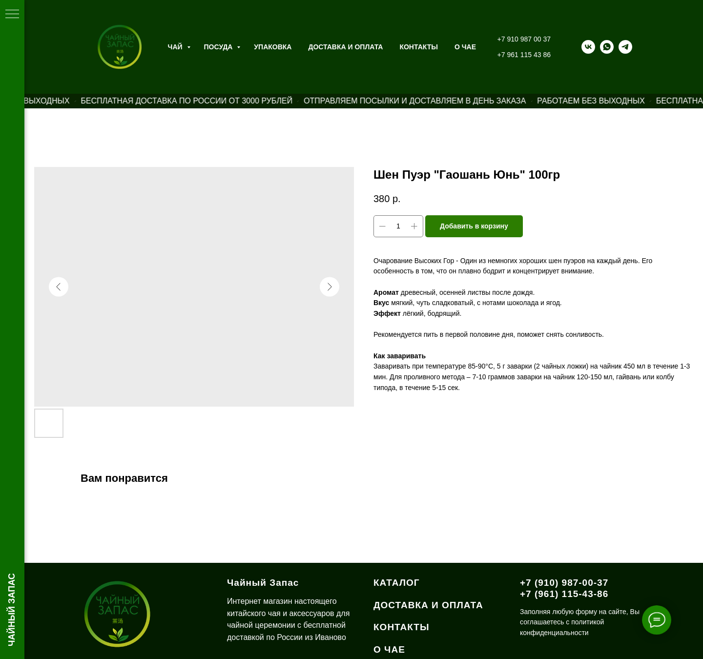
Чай (176, 47)
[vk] (588, 47)
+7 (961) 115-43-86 (564, 594)
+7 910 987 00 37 (524, 39)
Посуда (219, 47)
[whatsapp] (607, 47)
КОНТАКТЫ (401, 627)
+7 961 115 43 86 (524, 55)
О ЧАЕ (465, 47)
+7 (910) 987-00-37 (564, 582)
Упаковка (272, 47)
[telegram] (625, 47)
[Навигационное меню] (12, 15)
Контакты (418, 47)
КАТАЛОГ (396, 582)
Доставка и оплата (345, 47)
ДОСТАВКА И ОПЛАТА (428, 605)
